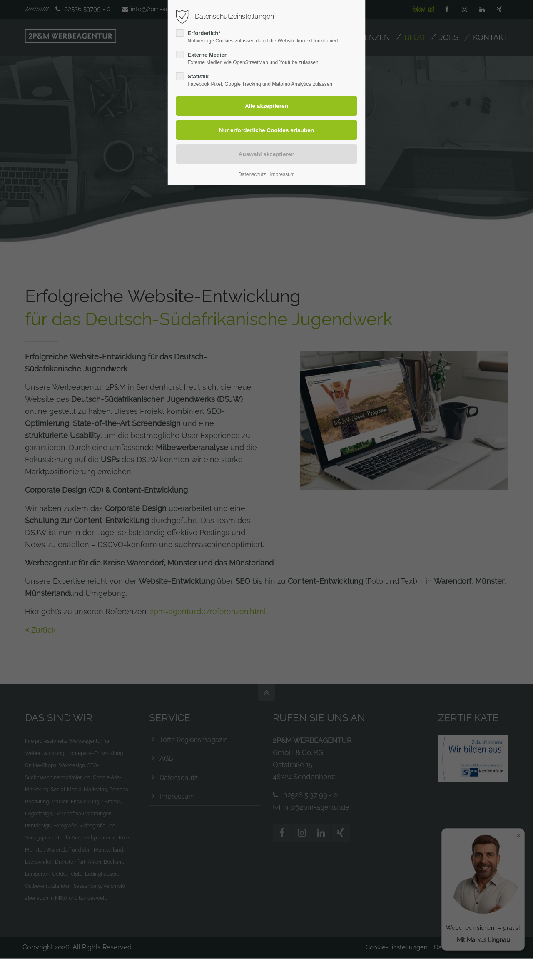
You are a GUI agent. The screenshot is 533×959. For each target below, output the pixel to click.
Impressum (282, 174)
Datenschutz (252, 174)
